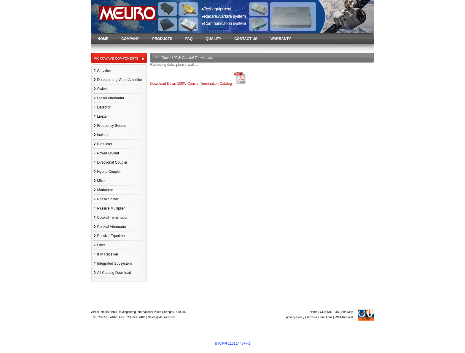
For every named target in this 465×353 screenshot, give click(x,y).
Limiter (102, 116)
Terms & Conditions (319, 317)
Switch (102, 89)
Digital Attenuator (110, 98)
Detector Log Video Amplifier (119, 80)
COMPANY (130, 39)
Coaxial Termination (112, 217)
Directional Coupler (112, 162)
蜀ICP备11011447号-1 (232, 343)
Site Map (347, 312)
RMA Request (344, 317)
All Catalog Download (114, 273)
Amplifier (104, 70)
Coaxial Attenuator (111, 227)
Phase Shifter (108, 199)
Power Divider (108, 153)
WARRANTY (280, 39)
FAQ (189, 39)
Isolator (103, 135)
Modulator (105, 190)
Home (314, 312)
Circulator (104, 144)
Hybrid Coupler (109, 172)
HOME (103, 39)
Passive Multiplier (111, 208)
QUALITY (213, 39)
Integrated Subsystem (114, 263)
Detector (104, 107)
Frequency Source (111, 126)
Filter (101, 245)
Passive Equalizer (111, 236)
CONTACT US (245, 39)
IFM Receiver (107, 254)
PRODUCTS (162, 39)
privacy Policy (295, 317)
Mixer (101, 181)
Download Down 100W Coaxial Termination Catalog (199, 84)
